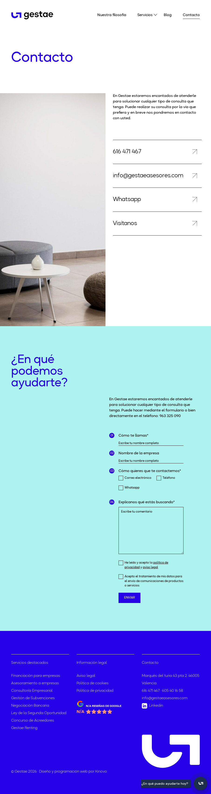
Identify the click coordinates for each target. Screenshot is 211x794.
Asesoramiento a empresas (35, 683)
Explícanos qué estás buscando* (147, 502)
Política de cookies (93, 683)
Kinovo (101, 771)
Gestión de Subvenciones (33, 698)
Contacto (191, 15)
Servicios (145, 14)
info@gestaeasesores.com (164, 698)
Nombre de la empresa (139, 453)
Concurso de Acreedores (32, 720)
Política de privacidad (95, 691)
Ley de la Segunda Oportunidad (38, 713)
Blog (168, 15)
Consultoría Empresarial (32, 691)
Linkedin (152, 705)
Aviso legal (86, 676)
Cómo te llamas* (133, 436)
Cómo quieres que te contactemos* (150, 471)
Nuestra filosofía (111, 15)
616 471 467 (151, 691)
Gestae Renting (24, 728)
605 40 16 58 (172, 691)
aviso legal (150, 567)
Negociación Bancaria (30, 706)
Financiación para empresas (35, 676)
